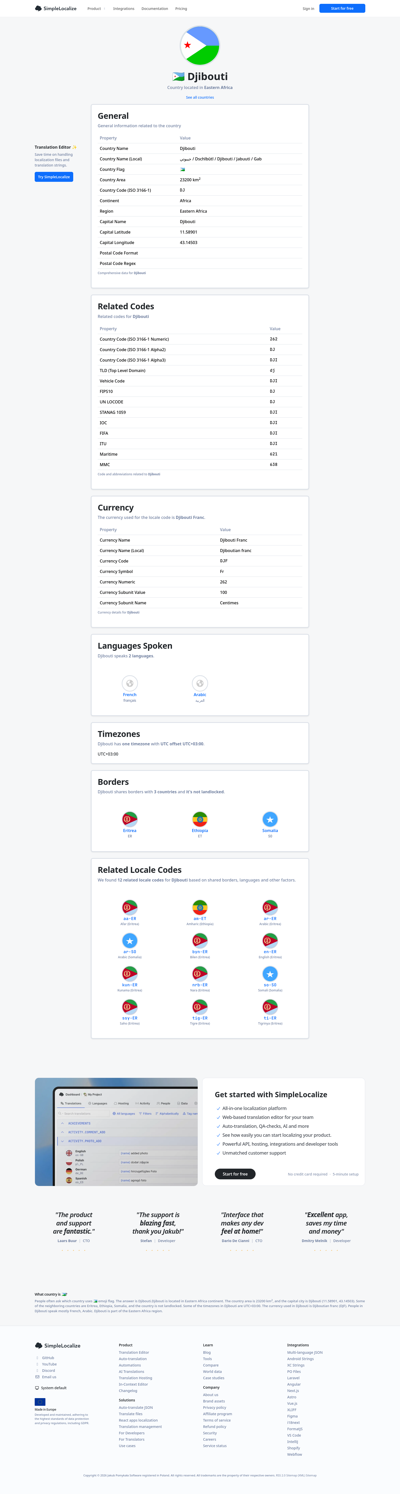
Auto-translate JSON (136, 1407)
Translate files (131, 1413)
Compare (211, 1365)
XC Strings (296, 1365)
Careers (209, 1439)
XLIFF (291, 1409)
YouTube (46, 1364)
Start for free (342, 8)
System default (51, 1387)
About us (210, 1394)
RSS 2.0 (280, 1475)
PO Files (294, 1371)
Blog (207, 1352)
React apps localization (138, 1420)
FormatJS (295, 1428)
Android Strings (300, 1358)
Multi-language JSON (305, 1352)
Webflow (294, 1454)
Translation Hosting (135, 1377)
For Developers (132, 1433)
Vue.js (292, 1403)
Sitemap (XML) (295, 1475)
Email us (45, 1376)
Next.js (293, 1390)
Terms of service (217, 1420)
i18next (293, 1422)
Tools (207, 1358)
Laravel (293, 1377)
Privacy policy (214, 1407)
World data (212, 1371)
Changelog (128, 1390)
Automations (130, 1365)
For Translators (131, 1439)
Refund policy (214, 1426)
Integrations (123, 8)
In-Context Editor (133, 1384)
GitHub (44, 1357)
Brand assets (214, 1401)
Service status (215, 1445)
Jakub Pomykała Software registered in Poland (138, 1475)
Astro (291, 1397)
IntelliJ (292, 1441)
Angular (294, 1384)
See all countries (200, 97)
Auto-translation (133, 1358)
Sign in (308, 8)
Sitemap (311, 1475)
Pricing (181, 8)
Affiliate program (217, 1413)
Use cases (127, 1445)
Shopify (293, 1448)
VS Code (294, 1435)
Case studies (213, 1377)
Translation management (140, 1426)
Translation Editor (134, 1352)
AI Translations (131, 1371)
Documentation (155, 8)
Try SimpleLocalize (54, 176)
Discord (45, 1370)
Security (210, 1433)
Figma (292, 1416)
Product (97, 8)
